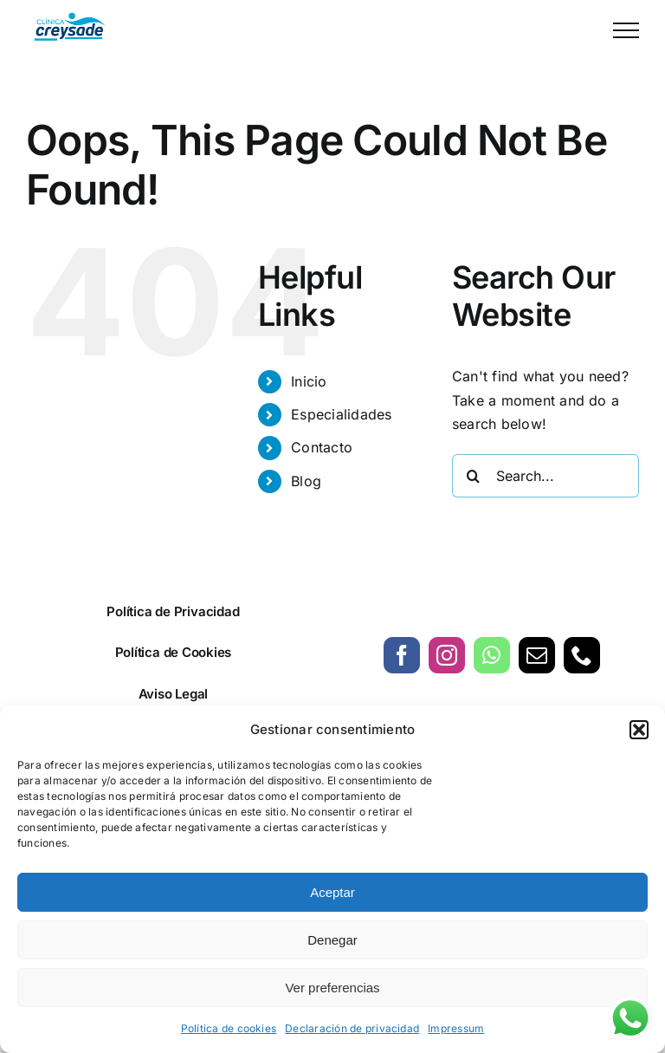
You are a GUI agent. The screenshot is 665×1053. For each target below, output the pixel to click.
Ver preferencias (332, 987)
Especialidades (341, 414)
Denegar (332, 940)
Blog (306, 481)
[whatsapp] (492, 655)
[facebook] (402, 655)
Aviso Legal (174, 694)
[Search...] (545, 475)
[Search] (473, 475)
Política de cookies (229, 1028)
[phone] (582, 655)
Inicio (308, 381)
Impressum (456, 1028)
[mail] (537, 655)
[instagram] (447, 655)
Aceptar (332, 892)
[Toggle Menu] (626, 30)
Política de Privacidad (173, 611)
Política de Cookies (173, 652)
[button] (639, 729)
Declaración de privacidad (352, 1028)
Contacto (321, 447)
